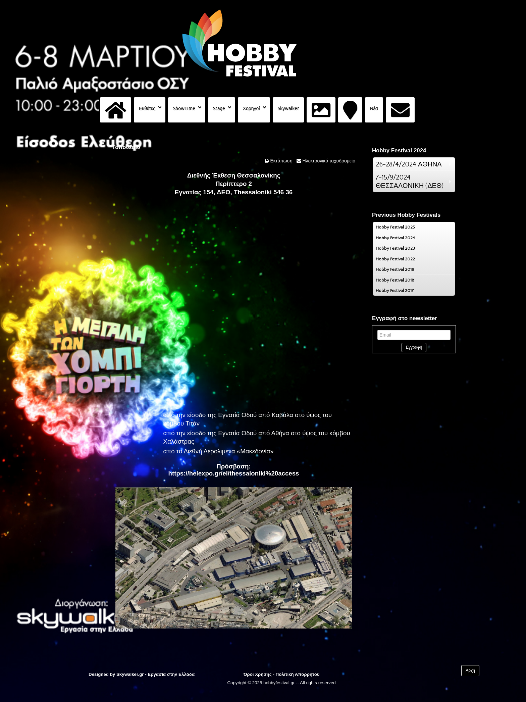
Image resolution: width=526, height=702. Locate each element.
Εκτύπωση (281, 160)
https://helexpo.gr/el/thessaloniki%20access (233, 473)
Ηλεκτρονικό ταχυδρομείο (328, 160)
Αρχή (470, 670)
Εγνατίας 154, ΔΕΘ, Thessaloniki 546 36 (234, 192)
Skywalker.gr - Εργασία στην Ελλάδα (155, 674)
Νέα (374, 108)
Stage (219, 108)
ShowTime (184, 108)
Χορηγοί (251, 108)
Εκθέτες (147, 108)
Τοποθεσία (126, 147)
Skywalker (288, 108)
